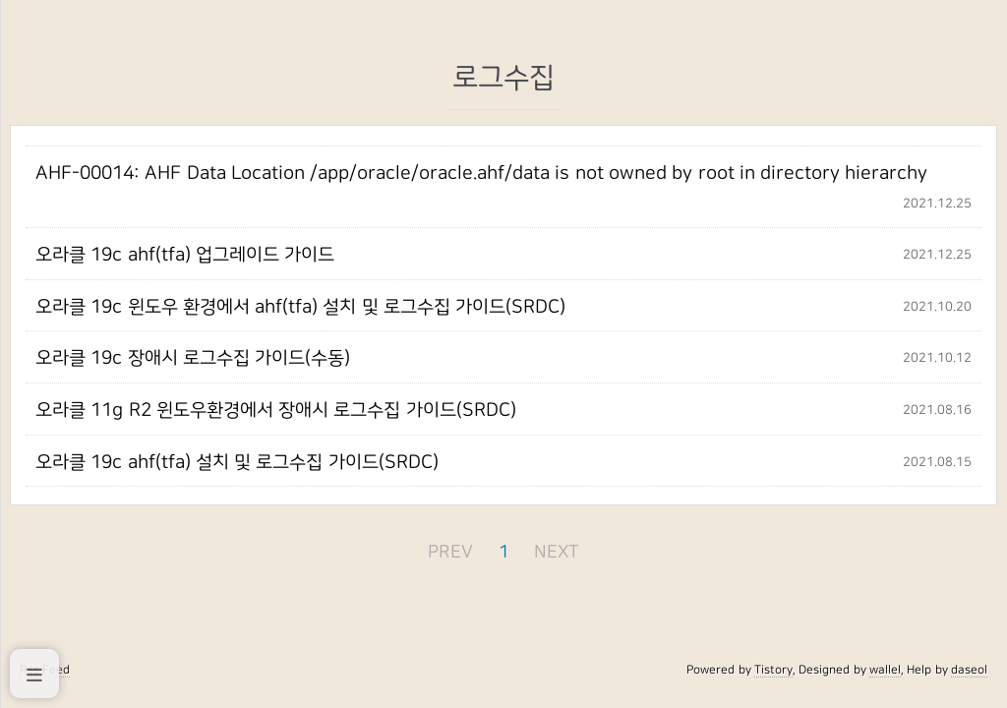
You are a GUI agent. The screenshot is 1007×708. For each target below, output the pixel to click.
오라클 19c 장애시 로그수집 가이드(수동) (192, 358)
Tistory (773, 670)
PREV (450, 552)
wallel (885, 670)
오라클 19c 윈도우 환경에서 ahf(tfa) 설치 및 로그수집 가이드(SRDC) (300, 307)
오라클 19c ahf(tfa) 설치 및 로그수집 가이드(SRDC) (237, 462)
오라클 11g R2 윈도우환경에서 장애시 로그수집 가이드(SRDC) (275, 410)
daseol (969, 670)
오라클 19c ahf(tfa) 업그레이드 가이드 (184, 255)
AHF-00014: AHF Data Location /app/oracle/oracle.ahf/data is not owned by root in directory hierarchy (481, 173)
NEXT (556, 552)
